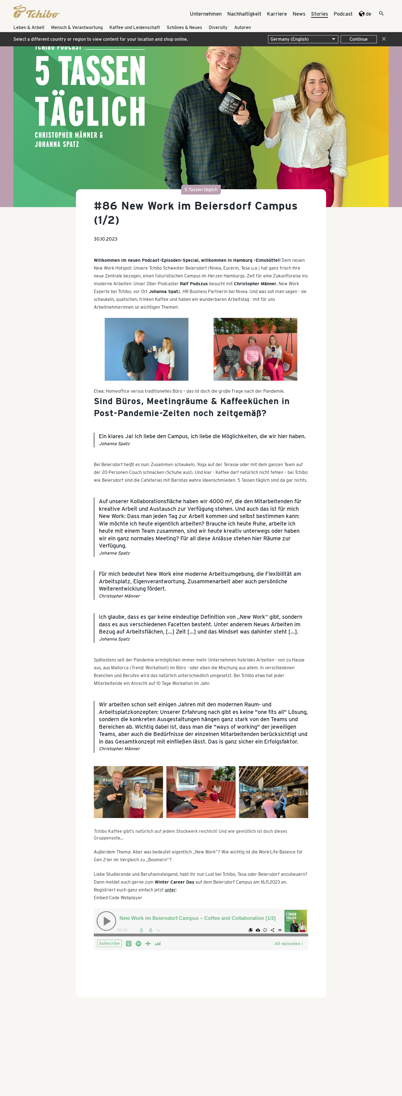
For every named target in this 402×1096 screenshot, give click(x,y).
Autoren (242, 27)
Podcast (343, 14)
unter (170, 890)
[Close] (383, 39)
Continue (359, 39)
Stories (319, 14)
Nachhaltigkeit (244, 14)
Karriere (277, 14)
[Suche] (376, 14)
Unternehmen (206, 14)
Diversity (218, 27)
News (299, 14)
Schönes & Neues (184, 27)
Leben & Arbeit (28, 27)
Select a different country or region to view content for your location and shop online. (100, 39)
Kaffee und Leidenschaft (134, 27)
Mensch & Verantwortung (77, 27)
